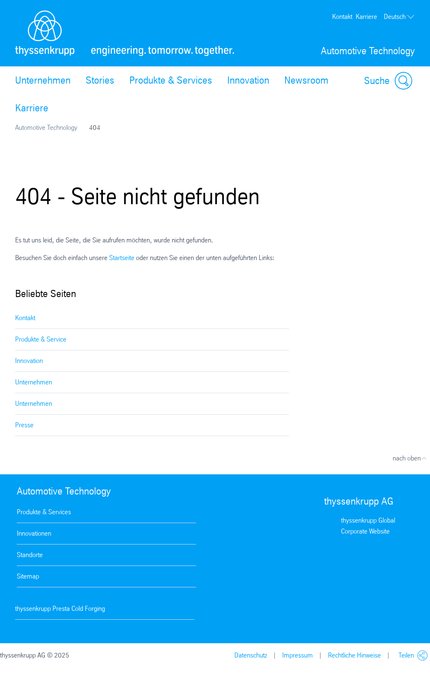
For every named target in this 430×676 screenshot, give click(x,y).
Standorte (30, 555)
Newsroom (306, 80)
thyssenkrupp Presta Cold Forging (60, 609)
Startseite (121, 258)
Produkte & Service (40, 339)
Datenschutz (250, 655)
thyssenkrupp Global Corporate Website (368, 525)
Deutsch (399, 17)
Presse (24, 425)
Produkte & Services (170, 80)
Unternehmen (43, 80)
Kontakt (342, 17)
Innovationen (34, 533)
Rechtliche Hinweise (354, 655)
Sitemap (28, 576)
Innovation (248, 80)
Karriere (366, 17)
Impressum (297, 655)
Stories (100, 80)
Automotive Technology (46, 128)
